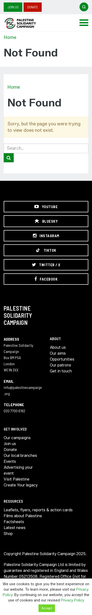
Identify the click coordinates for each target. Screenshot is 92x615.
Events (10, 461)
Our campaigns (17, 437)
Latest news (15, 527)
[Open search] (83, 6)
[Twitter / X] (46, 264)
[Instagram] (46, 235)
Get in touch (61, 371)
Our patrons (60, 365)
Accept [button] (46, 608)
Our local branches (20, 455)
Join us (13, 7)
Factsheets (14, 521)
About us (58, 347)
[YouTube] (46, 206)
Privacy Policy (72, 600)
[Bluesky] (46, 221)
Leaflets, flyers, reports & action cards (38, 510)
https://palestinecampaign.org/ (26, 23)
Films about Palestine (23, 516)
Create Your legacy (21, 485)
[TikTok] (46, 250)
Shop (8, 533)
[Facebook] (46, 279)
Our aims (58, 353)
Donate (32, 7)
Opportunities (62, 359)
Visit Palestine (16, 479)
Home (10, 37)
